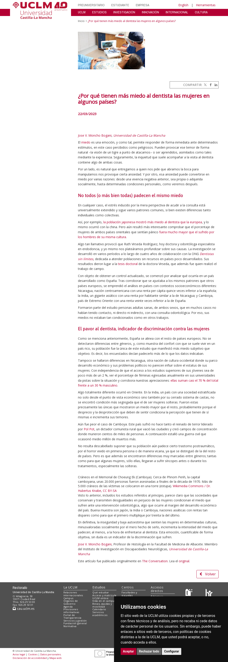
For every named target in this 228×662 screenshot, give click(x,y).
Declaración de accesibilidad (30, 658)
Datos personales (50, 654)
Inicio (81, 21)
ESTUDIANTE (120, 5)
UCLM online (100, 598)
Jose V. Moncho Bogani (95, 135)
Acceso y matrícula (104, 595)
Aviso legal (19, 654)
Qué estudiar (100, 592)
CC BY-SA (110, 491)
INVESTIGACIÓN (124, 12)
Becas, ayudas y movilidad (102, 605)
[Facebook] (210, 85)
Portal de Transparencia (72, 616)
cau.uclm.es (24, 608)
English (183, 5)
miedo (85, 142)
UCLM (82, 12)
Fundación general (75, 623)
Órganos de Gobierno (70, 602)
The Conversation (155, 561)
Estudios (98, 587)
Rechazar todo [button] (149, 651)
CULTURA (201, 12)
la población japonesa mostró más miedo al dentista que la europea (152, 222)
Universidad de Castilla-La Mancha (139, 135)
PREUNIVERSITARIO (91, 5)
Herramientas (206, 5)
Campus (68, 598)
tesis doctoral (128, 264)
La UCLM (70, 587)
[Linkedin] (214, 85)
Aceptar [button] (128, 651)
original (184, 561)
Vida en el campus (104, 600)
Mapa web (55, 658)
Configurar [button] (171, 651)
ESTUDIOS (99, 12)
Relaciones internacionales (73, 594)
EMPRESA (142, 5)
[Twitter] (205, 85)
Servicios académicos (99, 613)
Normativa (70, 626)
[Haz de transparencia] (189, 593)
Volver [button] (207, 574)
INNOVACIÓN (150, 12)
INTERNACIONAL (177, 12)
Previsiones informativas (71, 611)
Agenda (68, 606)
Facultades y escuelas (129, 594)
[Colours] (209, 593)
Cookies (32, 654)
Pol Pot (89, 429)
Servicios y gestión (75, 620)
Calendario (99, 609)
